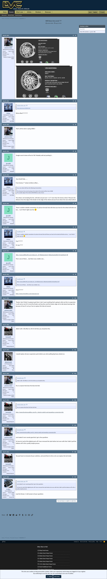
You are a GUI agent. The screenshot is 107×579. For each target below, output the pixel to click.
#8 (75, 251)
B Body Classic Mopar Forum (46, 556)
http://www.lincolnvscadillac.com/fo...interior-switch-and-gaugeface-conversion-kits (40, 412)
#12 (75, 349)
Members (38, 12)
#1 (75, 35)
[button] (24, 12)
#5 (75, 175)
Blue (4, 541)
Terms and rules (83, 541)
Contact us (76, 541)
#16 (75, 452)
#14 (75, 400)
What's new (19, 12)
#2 (75, 101)
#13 (75, 373)
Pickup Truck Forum (43, 550)
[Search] (102, 12)
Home (5, 12)
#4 (75, 151)
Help (97, 541)
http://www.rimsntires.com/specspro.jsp (27, 294)
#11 (75, 324)
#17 (75, 477)
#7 (75, 227)
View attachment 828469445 (23, 108)
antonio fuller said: (21, 105)
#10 (75, 298)
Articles (29, 12)
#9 (75, 274)
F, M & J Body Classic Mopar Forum (47, 564)
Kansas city (11, 497)
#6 (75, 203)
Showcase (48, 12)
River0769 (82, 29)
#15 (75, 425)
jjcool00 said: (20, 231)
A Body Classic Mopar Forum (46, 553)
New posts (4, 15)
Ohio (13, 370)
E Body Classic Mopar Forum (45, 561)
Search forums (18, 15)
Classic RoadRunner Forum (45, 566)
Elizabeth (12, 171)
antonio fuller (50, 23)
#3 (75, 124)
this (19, 245)
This (17, 179)
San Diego (12, 121)
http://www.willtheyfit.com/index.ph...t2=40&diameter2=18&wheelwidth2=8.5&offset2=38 (42, 255)
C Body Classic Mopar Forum (46, 558)
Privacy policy (92, 541)
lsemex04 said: (20, 378)
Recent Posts (11, 15)
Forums (11, 12)
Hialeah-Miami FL (10, 346)
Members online (84, 26)
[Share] (73, 35)
